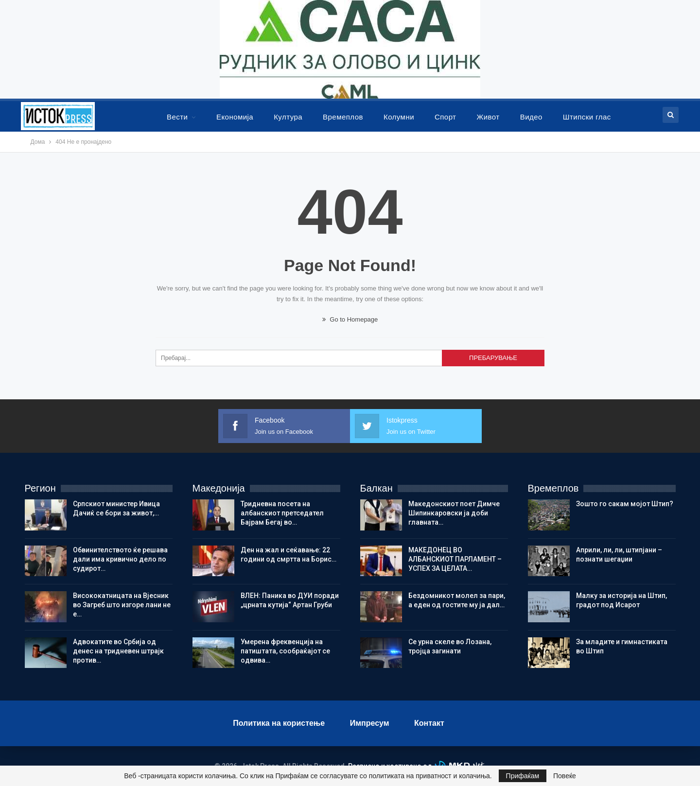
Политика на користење (279, 723)
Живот (487, 117)
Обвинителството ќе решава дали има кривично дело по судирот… (120, 559)
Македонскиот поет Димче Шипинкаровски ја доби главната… (454, 513)
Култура (288, 117)
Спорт (445, 117)
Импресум (369, 723)
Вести (177, 117)
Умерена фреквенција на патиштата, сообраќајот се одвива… (285, 651)
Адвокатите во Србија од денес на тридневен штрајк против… (118, 651)
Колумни (399, 117)
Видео (531, 117)
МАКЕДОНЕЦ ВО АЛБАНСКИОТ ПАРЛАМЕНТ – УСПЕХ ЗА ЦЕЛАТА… (455, 559)
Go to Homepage (350, 319)
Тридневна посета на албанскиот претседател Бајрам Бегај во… (282, 513)
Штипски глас (587, 117)
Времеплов (343, 117)
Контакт (429, 723)
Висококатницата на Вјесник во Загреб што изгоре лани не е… (122, 605)
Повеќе (564, 775)
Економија (234, 117)
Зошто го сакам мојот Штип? (624, 504)
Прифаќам (523, 776)
